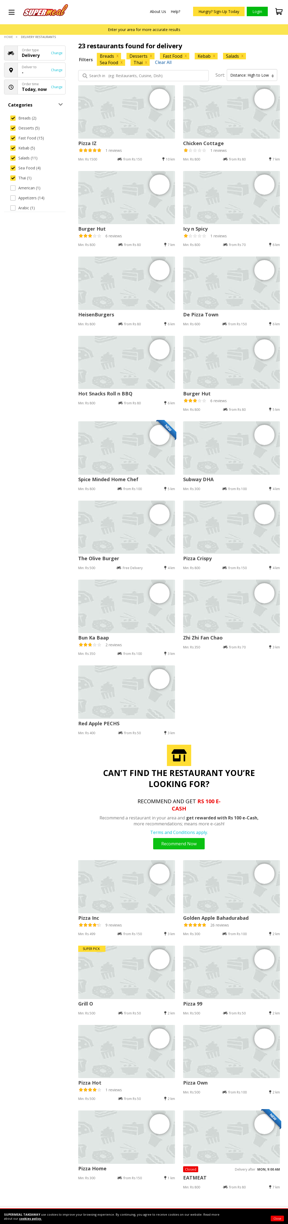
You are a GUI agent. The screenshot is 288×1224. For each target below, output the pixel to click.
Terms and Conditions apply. (179, 832)
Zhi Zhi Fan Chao (203, 637)
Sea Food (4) (25, 167)
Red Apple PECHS (98, 723)
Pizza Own (195, 1082)
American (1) (25, 187)
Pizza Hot (89, 1082)
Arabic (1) (22, 207)
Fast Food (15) (27, 138)
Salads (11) (23, 157)
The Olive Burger (98, 558)
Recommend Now (179, 844)
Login (257, 11)
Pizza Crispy (197, 558)
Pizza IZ (87, 143)
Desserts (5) (25, 128)
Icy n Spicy (195, 228)
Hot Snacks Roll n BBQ (105, 393)
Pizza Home (92, 1168)
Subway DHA (198, 479)
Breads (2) (23, 118)
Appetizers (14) (27, 197)
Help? (175, 11)
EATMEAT (195, 1177)
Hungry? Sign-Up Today (218, 11)
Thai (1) (21, 177)
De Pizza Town (200, 314)
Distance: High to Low (252, 75)
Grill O (85, 1003)
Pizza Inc (88, 918)
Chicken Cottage (203, 143)
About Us (158, 11)
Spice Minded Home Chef (108, 479)
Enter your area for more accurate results (144, 29)
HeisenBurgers (96, 314)
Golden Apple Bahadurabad (216, 918)
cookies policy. (30, 1218)
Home (8, 37)
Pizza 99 (192, 1003)
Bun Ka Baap (93, 637)
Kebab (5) (22, 148)
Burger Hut (92, 228)
